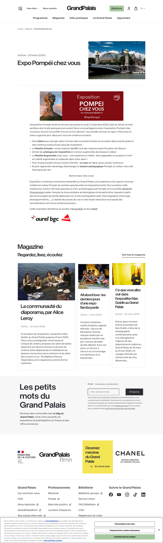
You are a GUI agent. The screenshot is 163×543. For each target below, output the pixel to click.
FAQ (20, 499)
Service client (87, 499)
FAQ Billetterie (89, 504)
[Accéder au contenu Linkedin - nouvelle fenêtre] (143, 495)
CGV (81, 510)
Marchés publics (59, 504)
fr (143, 8)
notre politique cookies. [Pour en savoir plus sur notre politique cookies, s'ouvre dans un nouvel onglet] (52, 542)
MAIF (94, 209)
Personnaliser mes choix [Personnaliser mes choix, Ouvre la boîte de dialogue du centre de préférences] (125, 525)
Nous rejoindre (28, 504)
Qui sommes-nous (29, 493)
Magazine (58, 18)
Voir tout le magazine (133, 255)
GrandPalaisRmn (29, 510)
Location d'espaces (59, 510)
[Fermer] (159, 531)
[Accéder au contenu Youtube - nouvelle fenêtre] (119, 495)
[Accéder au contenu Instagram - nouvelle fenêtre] (127, 495)
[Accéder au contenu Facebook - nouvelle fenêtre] (111, 495)
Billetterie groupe (91, 493)
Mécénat (53, 493)
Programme (40, 18)
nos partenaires (51, 522)
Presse (54, 499)
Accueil (20, 29)
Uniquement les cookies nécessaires (125, 532)
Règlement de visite (90, 515)
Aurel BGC (77, 209)
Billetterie (116, 8)
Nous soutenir (50, 8)
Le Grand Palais (102, 18)
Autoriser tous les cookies (124, 538)
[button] (129, 8)
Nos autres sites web (32, 515)
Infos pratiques (79, 18)
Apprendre (123, 18)
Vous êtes (33, 8)
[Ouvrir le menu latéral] (20, 8)
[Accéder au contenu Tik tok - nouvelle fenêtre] (135, 495)
